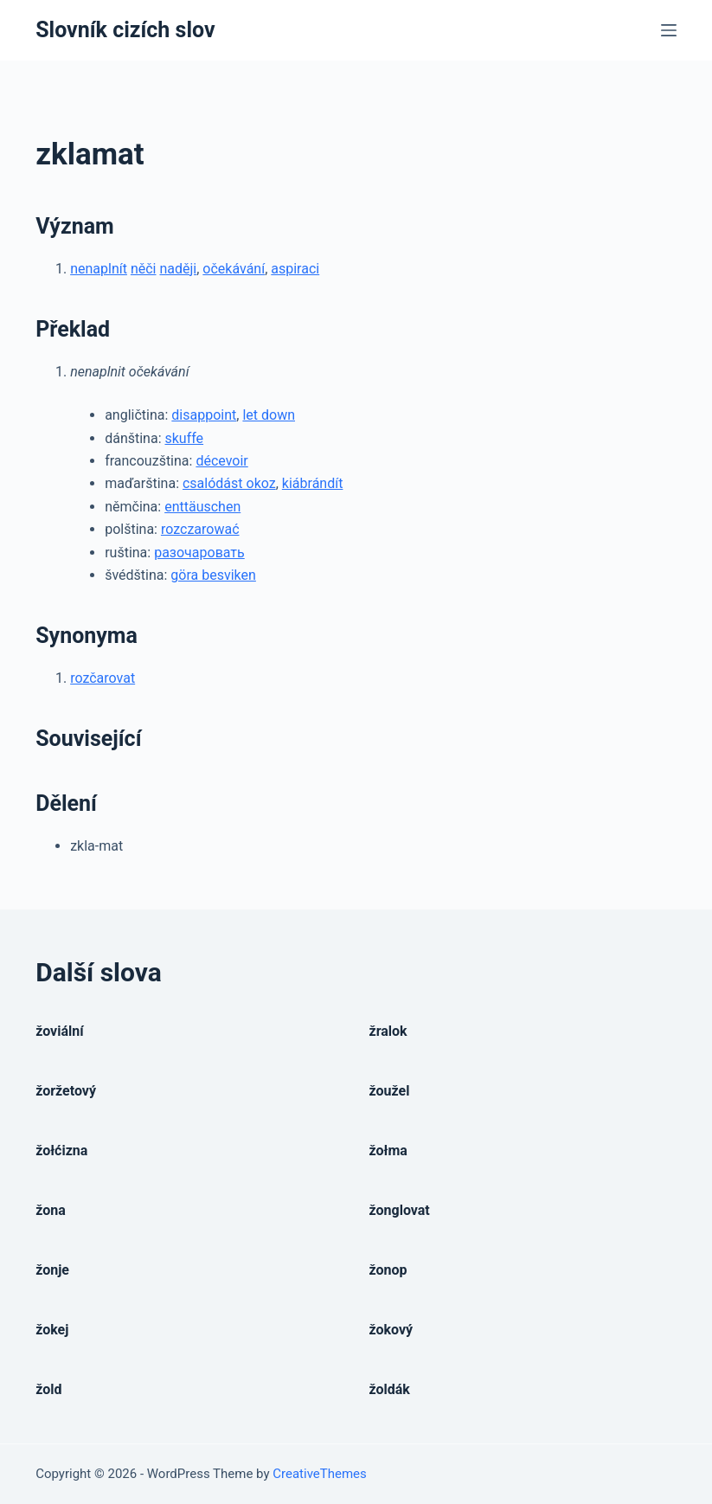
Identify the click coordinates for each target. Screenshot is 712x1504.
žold (48, 1389)
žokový (391, 1329)
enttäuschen (202, 506)
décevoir (221, 461)
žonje (52, 1270)
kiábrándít (312, 483)
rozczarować (200, 529)
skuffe (183, 438)
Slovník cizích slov (125, 29)
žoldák (389, 1389)
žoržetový (65, 1091)
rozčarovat (102, 678)
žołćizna (61, 1150)
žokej (51, 1329)
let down (268, 415)
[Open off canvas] (669, 30)
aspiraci (295, 268)
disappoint (203, 415)
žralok (388, 1031)
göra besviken (213, 575)
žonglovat (399, 1210)
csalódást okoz (229, 483)
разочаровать (199, 552)
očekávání (233, 268)
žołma (388, 1150)
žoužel (389, 1091)
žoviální (59, 1031)
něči (144, 268)
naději (177, 268)
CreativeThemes (320, 1474)
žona (50, 1210)
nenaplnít (98, 268)
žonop (388, 1270)
